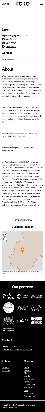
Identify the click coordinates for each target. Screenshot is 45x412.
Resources (28, 387)
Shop (26, 390)
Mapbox (14, 271)
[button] (22, 250)
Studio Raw (12, 408)
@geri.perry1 (11, 42)
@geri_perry (11, 46)
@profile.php (11, 39)
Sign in (5, 4)
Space (26, 381)
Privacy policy (29, 396)
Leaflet (6, 271)
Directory (27, 370)
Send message (8, 59)
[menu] (41, 4)
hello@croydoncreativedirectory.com (17, 349)
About (26, 373)
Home (26, 367)
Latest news (29, 393)
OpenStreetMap (25, 271)
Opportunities (29, 384)
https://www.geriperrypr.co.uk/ (14, 36)
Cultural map (29, 379)
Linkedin (5, 367)
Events (27, 376)
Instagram (6, 370)
